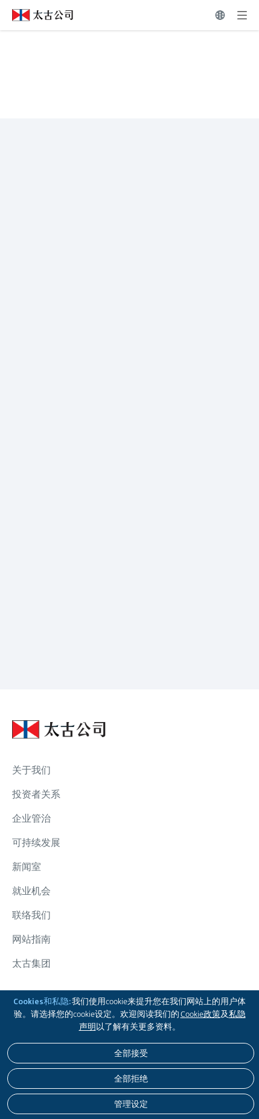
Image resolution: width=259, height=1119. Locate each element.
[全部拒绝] (130, 1078)
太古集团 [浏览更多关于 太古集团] (31, 963)
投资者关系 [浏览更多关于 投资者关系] (36, 794)
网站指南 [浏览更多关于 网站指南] (31, 939)
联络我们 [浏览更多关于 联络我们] (31, 915)
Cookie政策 (200, 1014)
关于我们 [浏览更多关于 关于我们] (31, 770)
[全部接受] (130, 1053)
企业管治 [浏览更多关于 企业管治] (31, 818)
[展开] (242, 15)
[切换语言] (220, 15)
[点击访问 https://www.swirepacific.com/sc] (36, 15)
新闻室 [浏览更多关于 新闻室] (26, 866)
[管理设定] (130, 1104)
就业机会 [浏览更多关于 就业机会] (31, 891)
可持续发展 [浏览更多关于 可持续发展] (36, 842)
